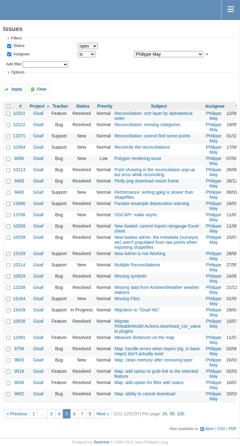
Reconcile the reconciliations (142, 147)
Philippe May (214, 116)
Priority (104, 106)
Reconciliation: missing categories (147, 124)
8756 (19, 348)
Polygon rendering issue (137, 158)
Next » (103, 413)
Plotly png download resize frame (146, 180)
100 (180, 413)
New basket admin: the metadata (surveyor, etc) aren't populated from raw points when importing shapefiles (156, 242)
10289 (19, 225)
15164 (19, 298)
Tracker (60, 106)
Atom (209, 429)
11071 (19, 135)
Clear (42, 89)
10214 (19, 264)
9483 (19, 192)
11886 (19, 203)
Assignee (20, 54)
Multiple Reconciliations (137, 264)
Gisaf (38, 113)
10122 (19, 124)
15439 (19, 309)
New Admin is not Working (139, 253)
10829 (19, 276)
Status (18, 46)
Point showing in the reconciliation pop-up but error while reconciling (154, 172)
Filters (16, 38)
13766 (19, 214)
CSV (222, 429)
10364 (19, 147)
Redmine (101, 442)
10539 (19, 237)
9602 (19, 393)
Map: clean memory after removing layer (153, 359)
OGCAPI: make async (135, 214)
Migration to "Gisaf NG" (137, 309)
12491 (19, 337)
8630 (19, 382)
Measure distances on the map (144, 337)
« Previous (17, 413)
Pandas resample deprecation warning (151, 203)
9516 (19, 371)
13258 (19, 287)
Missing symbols (130, 276)
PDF (233, 429)
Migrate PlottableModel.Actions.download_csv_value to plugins (157, 326)
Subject (159, 106)
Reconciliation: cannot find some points (152, 135)
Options (17, 72)
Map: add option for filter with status (148, 382)
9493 (19, 180)
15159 (19, 253)
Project (37, 106)
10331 (19, 113)
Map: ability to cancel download (144, 393)
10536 (19, 321)
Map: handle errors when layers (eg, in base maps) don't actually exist (157, 351)
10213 (19, 169)
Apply (16, 89)
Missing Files (127, 298)
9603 (19, 359)
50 (172, 413)
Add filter (14, 64)
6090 (19, 158)
